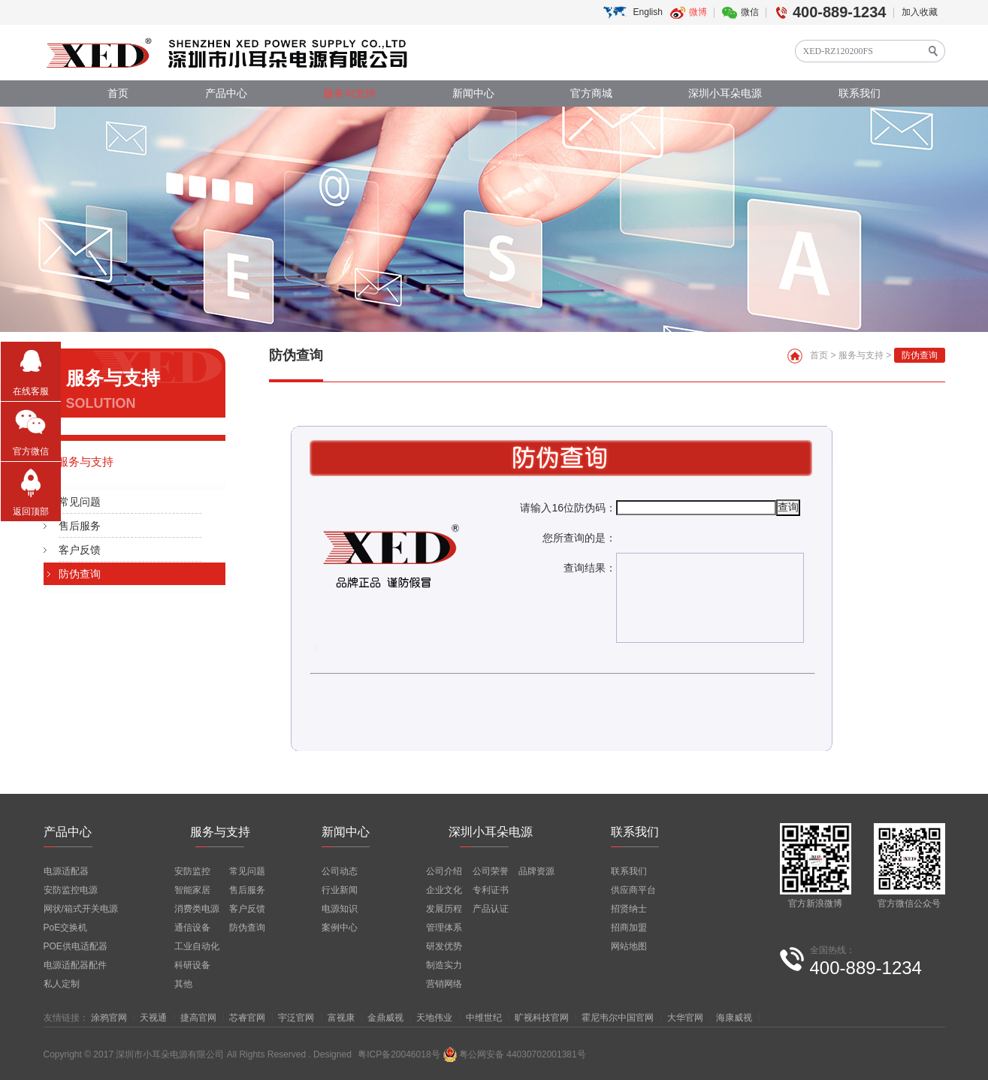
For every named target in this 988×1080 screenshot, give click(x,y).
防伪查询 (80, 574)
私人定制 (62, 984)
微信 (750, 12)
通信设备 (192, 927)
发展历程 (444, 909)
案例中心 (340, 927)
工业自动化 (196, 946)
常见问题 (80, 502)
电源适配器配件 (75, 965)
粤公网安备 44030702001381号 (514, 1054)
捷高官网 (198, 1017)
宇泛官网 (296, 1017)
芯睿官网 (247, 1017)
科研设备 (192, 965)
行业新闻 (340, 890)
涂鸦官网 (109, 1017)
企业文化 (444, 890)
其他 (183, 984)
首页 (117, 93)
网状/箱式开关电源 (81, 909)
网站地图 (629, 946)
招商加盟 (629, 927)
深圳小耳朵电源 (725, 93)
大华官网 (685, 1017)
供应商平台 (633, 890)
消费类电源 (196, 909)
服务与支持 (349, 93)
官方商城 (591, 93)
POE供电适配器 (75, 946)
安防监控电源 (71, 890)
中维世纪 (484, 1017)
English (648, 12)
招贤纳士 (629, 909)
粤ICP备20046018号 (399, 1054)
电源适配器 (66, 871)
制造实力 (444, 965)
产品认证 (491, 909)
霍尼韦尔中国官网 (618, 1017)
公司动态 (340, 871)
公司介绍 (444, 871)
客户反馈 (80, 550)
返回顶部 (31, 511)
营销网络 (444, 984)
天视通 (153, 1017)
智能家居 (192, 890)
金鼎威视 (385, 1017)
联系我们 (859, 93)
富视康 (341, 1017)
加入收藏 (920, 12)
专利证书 (491, 890)
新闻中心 (473, 93)
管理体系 (444, 927)
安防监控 (192, 871)
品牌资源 (536, 871)
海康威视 (734, 1017)
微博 (698, 12)
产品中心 (226, 93)
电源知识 (340, 909)
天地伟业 (434, 1017)
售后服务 (80, 526)
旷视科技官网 (542, 1017)
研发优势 (444, 946)
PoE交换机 (66, 927)
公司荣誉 (491, 871)
